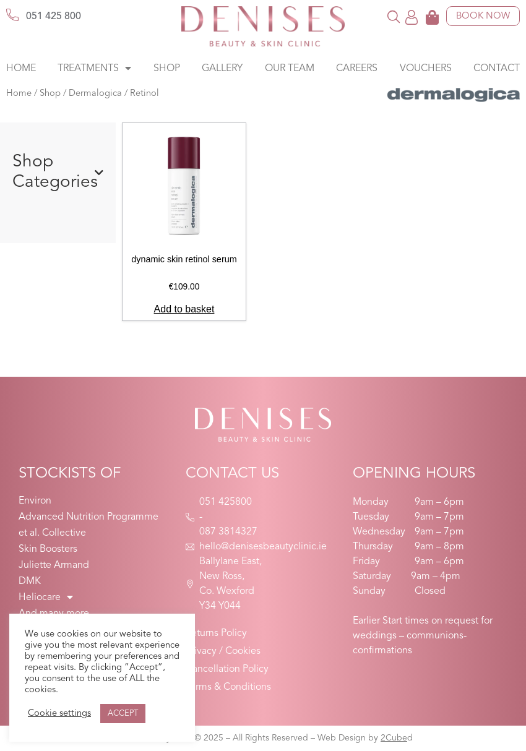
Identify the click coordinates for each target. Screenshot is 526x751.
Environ (35, 501)
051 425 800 (53, 17)
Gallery (222, 69)
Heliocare (46, 597)
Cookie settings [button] (59, 713)
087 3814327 (228, 532)
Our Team (289, 69)
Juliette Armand (54, 565)
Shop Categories (57, 172)
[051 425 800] (12, 15)
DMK (30, 581)
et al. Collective (52, 533)
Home (21, 69)
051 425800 (225, 502)
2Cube (394, 738)
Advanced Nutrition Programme (88, 517)
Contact (496, 69)
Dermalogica (95, 93)
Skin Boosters (48, 549)
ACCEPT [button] (123, 714)
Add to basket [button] (184, 309)
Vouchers (426, 69)
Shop (166, 69)
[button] (394, 16)
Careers (356, 69)
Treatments (94, 68)
